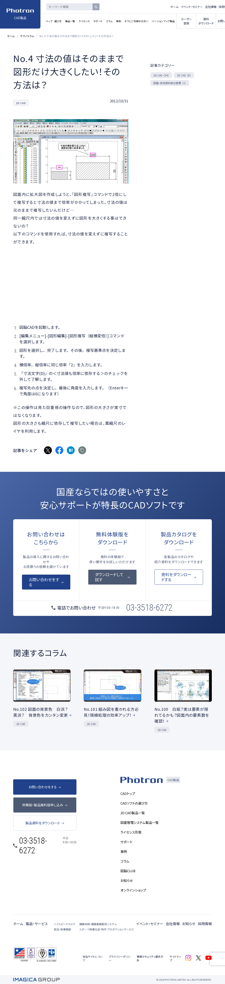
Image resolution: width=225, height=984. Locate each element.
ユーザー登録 (186, 21)
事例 (118, 21)
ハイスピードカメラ (64, 924)
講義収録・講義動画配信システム (98, 924)
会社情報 (210, 7)
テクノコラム (27, 36)
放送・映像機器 (62, 929)
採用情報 (205, 923)
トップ (49, 21)
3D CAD (184, 75)
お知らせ (188, 923)
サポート (97, 21)
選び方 (58, 21)
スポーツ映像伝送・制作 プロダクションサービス (106, 929)
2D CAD (161, 75)
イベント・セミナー (192, 7)
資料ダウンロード (206, 21)
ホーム (174, 7)
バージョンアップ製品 (163, 21)
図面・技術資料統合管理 (169, 83)
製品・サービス (37, 923)
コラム (109, 21)
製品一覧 (70, 21)
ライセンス (84, 21)
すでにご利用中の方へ (137, 21)
